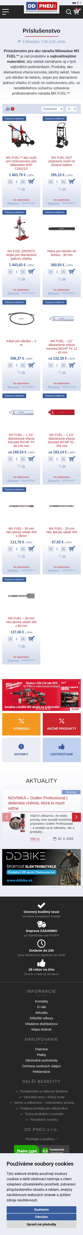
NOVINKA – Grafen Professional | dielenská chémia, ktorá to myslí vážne (38, 803)
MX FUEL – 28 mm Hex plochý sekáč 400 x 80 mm (21, 622)
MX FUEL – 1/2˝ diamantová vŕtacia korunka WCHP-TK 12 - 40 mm (61, 346)
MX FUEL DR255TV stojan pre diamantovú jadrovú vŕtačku (21, 254)
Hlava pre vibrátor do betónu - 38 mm (61, 253)
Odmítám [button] (41, 1217)
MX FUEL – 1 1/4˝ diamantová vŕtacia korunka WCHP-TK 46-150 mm (21, 440)
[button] (6, 817)
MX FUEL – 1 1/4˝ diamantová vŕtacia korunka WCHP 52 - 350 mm (61, 440)
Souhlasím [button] (41, 1209)
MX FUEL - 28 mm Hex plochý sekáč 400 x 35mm (21, 532)
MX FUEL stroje (54, 41)
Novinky (71, 792)
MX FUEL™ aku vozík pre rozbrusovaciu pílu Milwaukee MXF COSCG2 (21, 163)
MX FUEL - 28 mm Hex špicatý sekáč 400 (61, 530)
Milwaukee (32, 41)
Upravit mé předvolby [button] (41, 1224)
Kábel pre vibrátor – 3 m (21, 343)
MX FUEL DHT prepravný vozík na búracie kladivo (62, 161)
